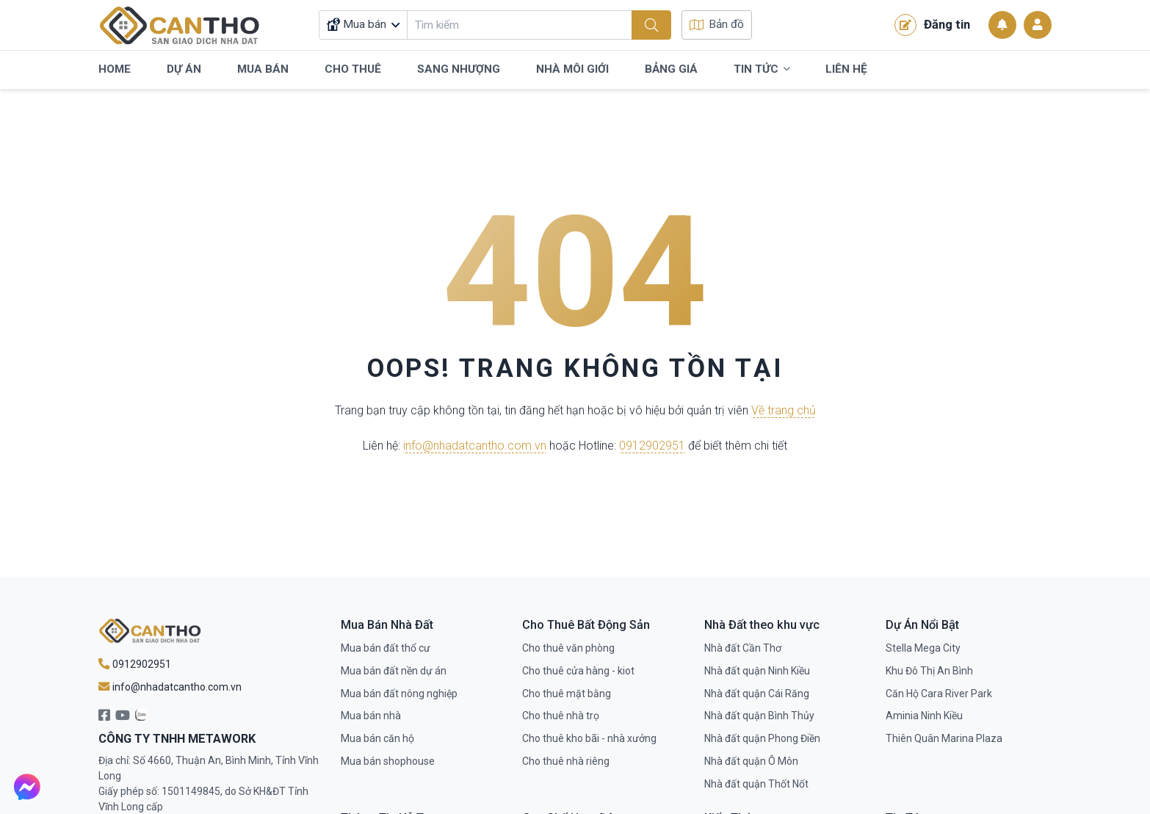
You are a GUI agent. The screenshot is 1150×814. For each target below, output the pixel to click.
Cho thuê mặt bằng (566, 693)
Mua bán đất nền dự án (393, 671)
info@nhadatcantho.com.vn (474, 446)
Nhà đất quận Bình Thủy (759, 715)
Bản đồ (717, 24)
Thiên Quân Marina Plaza (944, 738)
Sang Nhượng (458, 69)
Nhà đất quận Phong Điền (762, 738)
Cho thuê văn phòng (568, 648)
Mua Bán (263, 69)
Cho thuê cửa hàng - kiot (578, 671)
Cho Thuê (353, 69)
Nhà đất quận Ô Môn (751, 761)
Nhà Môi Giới (572, 69)
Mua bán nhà (371, 715)
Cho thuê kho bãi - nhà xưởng (589, 738)
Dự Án (184, 69)
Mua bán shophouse (388, 761)
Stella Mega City (923, 648)
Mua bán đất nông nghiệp (399, 693)
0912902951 (652, 446)
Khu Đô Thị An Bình (929, 671)
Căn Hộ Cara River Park (939, 693)
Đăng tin (932, 25)
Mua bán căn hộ (377, 738)
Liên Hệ (846, 69)
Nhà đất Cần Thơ (742, 648)
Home (114, 69)
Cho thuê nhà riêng (566, 761)
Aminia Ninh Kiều (924, 715)
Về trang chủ (783, 411)
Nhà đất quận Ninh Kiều (757, 671)
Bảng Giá (671, 69)
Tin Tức (761, 70)
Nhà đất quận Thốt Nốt (756, 784)
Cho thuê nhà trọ (560, 715)
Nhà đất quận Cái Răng (756, 693)
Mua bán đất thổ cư (385, 648)
